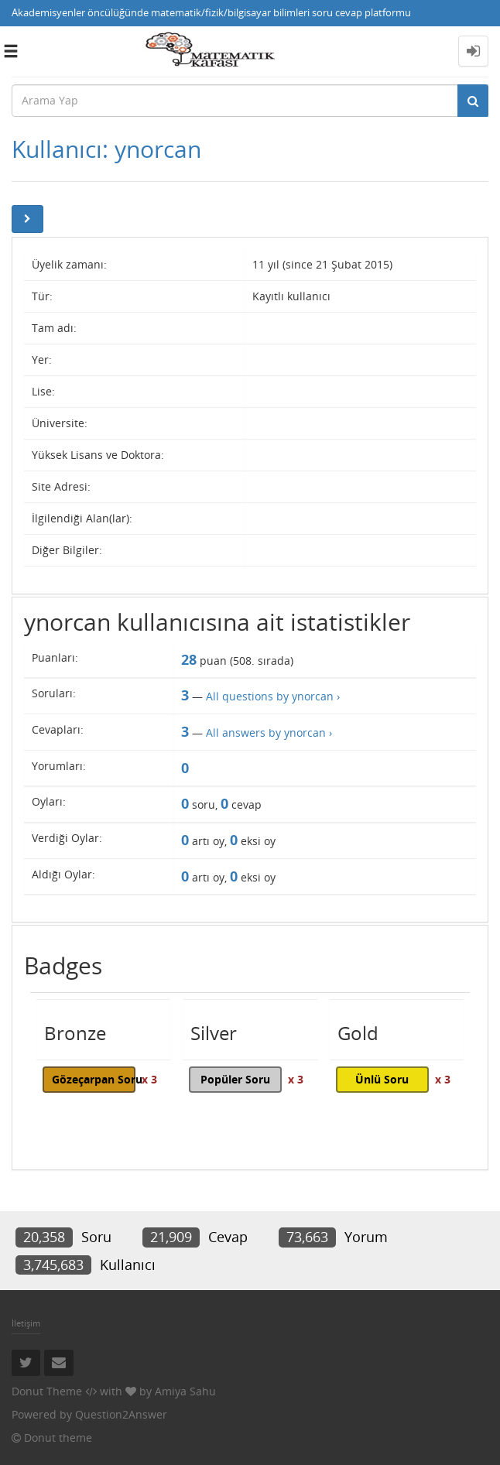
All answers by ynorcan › (269, 732)
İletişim (26, 1323)
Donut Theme (47, 1391)
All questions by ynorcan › (273, 696)
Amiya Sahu (185, 1391)
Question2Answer (121, 1414)
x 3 (149, 1079)
